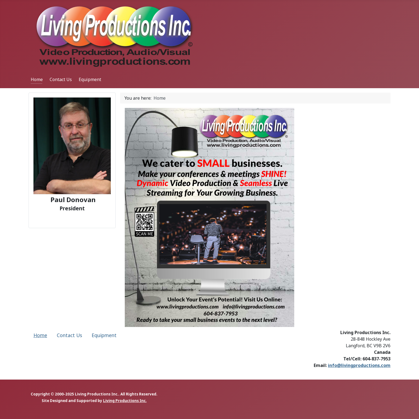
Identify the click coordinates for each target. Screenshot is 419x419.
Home (37, 79)
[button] (8, 217)
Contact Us (61, 79)
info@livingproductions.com (359, 365)
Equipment (90, 79)
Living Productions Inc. (125, 400)
